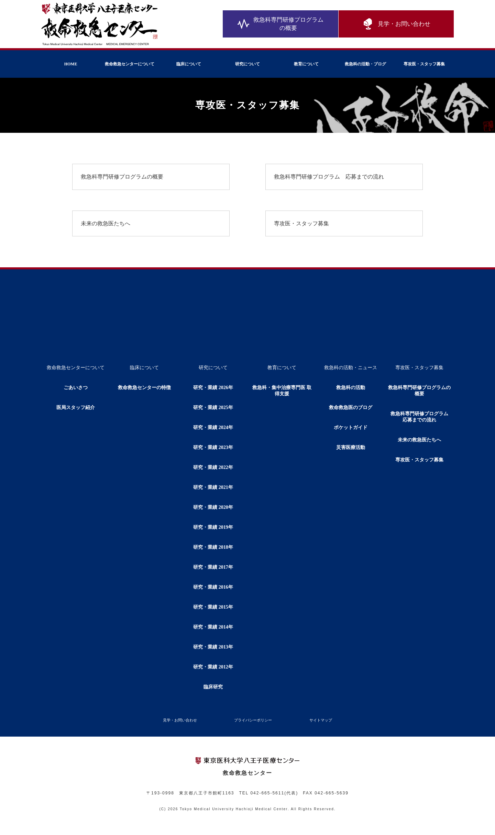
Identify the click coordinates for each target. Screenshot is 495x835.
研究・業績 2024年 (213, 427)
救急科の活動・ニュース (350, 367)
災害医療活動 (350, 447)
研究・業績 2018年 (213, 547)
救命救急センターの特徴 (144, 387)
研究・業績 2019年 (213, 527)
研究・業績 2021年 (213, 487)
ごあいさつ (76, 387)
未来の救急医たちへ (105, 223)
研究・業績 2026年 (213, 387)
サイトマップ (320, 720)
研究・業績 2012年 (213, 667)
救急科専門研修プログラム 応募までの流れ (329, 177)
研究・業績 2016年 (213, 587)
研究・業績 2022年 (213, 467)
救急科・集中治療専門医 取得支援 (281, 390)
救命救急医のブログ (350, 407)
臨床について (188, 64)
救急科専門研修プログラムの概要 (280, 24)
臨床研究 (213, 686)
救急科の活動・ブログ (365, 64)
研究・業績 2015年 (213, 607)
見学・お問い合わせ (396, 24)
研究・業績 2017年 (213, 567)
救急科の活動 (350, 387)
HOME (70, 64)
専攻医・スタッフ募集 (424, 64)
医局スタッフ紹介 (75, 407)
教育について (306, 64)
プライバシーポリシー (253, 720)
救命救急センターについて (129, 64)
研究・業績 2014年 (213, 627)
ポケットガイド (350, 427)
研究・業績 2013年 (213, 647)
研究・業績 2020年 (213, 507)
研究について (247, 64)
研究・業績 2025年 (213, 407)
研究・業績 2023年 (213, 447)
